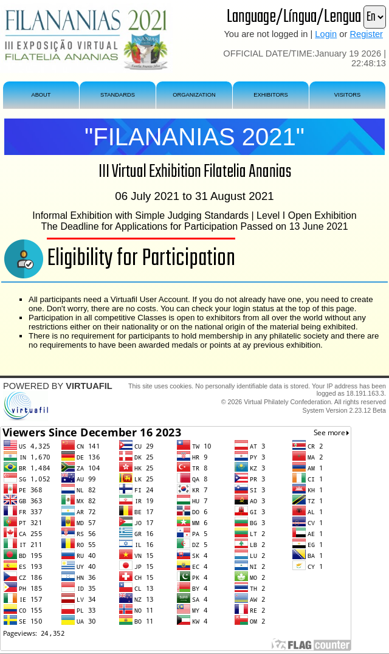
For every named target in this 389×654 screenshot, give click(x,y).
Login (326, 34)
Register (366, 34)
